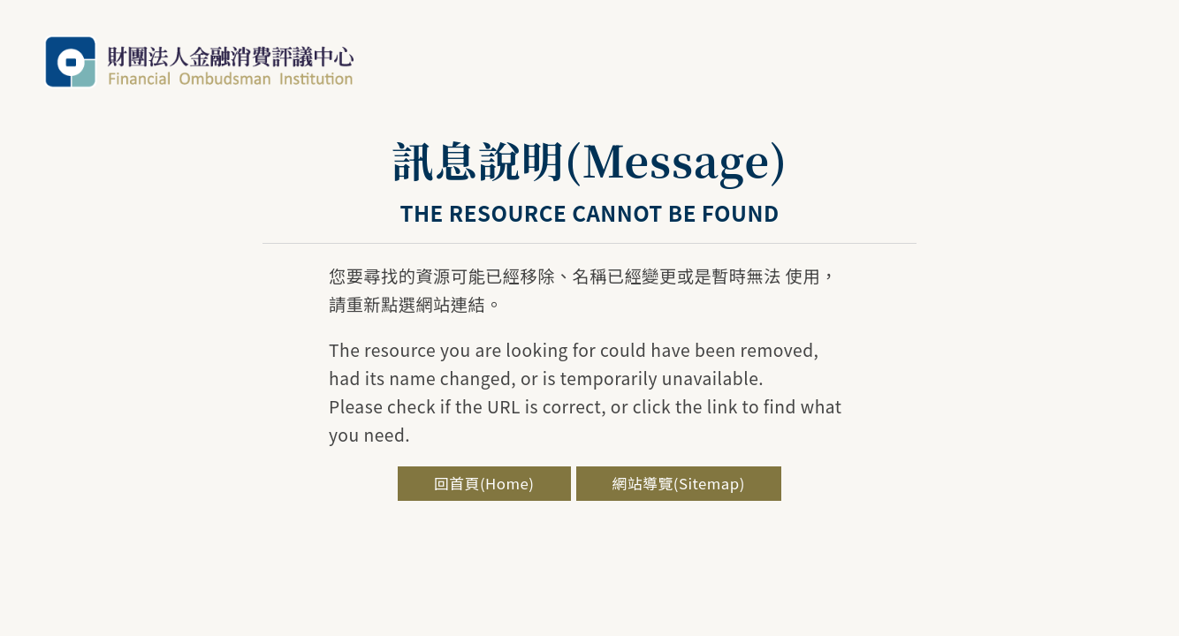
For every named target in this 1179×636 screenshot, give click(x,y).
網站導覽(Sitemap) (678, 483)
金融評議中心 (199, 61)
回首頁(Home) (484, 483)
